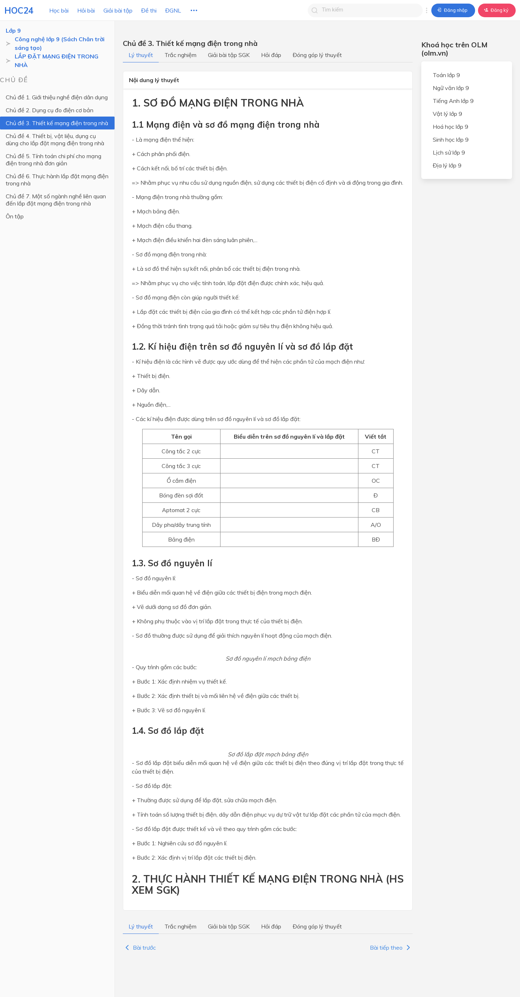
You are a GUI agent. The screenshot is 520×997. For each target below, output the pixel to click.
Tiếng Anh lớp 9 (453, 100)
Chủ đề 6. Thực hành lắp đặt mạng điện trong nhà (57, 180)
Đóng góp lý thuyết (317, 54)
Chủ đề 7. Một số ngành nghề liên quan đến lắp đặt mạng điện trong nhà (56, 200)
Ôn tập (15, 216)
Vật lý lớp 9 (447, 113)
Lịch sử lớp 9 (449, 152)
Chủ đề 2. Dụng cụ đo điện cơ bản (49, 110)
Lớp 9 (13, 30)
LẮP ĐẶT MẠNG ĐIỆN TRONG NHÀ (56, 60)
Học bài (59, 10)
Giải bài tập (118, 10)
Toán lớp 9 (446, 75)
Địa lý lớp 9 (447, 165)
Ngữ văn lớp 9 (451, 87)
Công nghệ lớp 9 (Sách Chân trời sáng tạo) (60, 43)
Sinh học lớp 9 (451, 139)
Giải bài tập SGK (229, 54)
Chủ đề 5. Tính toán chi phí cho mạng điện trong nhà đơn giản (53, 159)
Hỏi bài (86, 10)
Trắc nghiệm (180, 54)
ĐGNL (173, 10)
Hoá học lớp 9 (450, 126)
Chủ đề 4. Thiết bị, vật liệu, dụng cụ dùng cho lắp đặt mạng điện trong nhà (55, 139)
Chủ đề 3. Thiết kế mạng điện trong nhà (57, 123)
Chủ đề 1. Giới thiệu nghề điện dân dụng (57, 97)
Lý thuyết (141, 54)
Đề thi (149, 10)
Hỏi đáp (271, 54)
